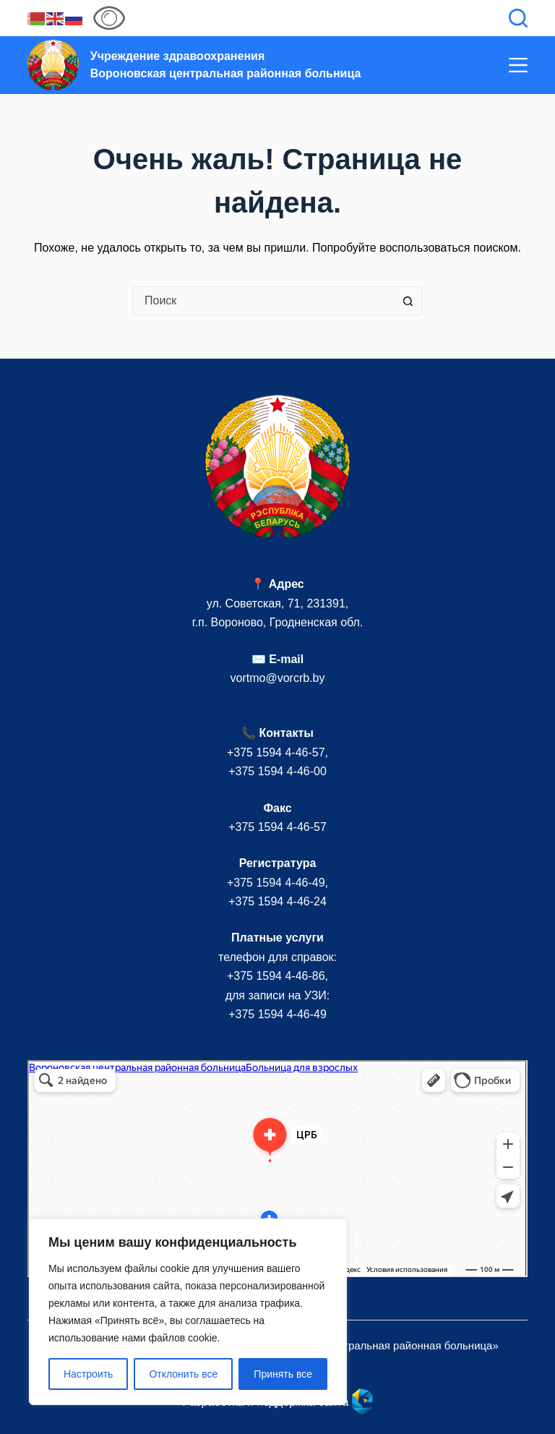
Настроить (88, 1374)
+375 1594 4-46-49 (276, 882)
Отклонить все (183, 1374)
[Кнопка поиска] (407, 301)
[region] (188, 1312)
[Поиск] (518, 18)
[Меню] (518, 65)
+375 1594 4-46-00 (277, 771)
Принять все (283, 1374)
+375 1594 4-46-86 (276, 976)
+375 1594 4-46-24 (277, 901)
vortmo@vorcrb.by (278, 678)
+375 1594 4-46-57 (276, 752)
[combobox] (264, 300)
